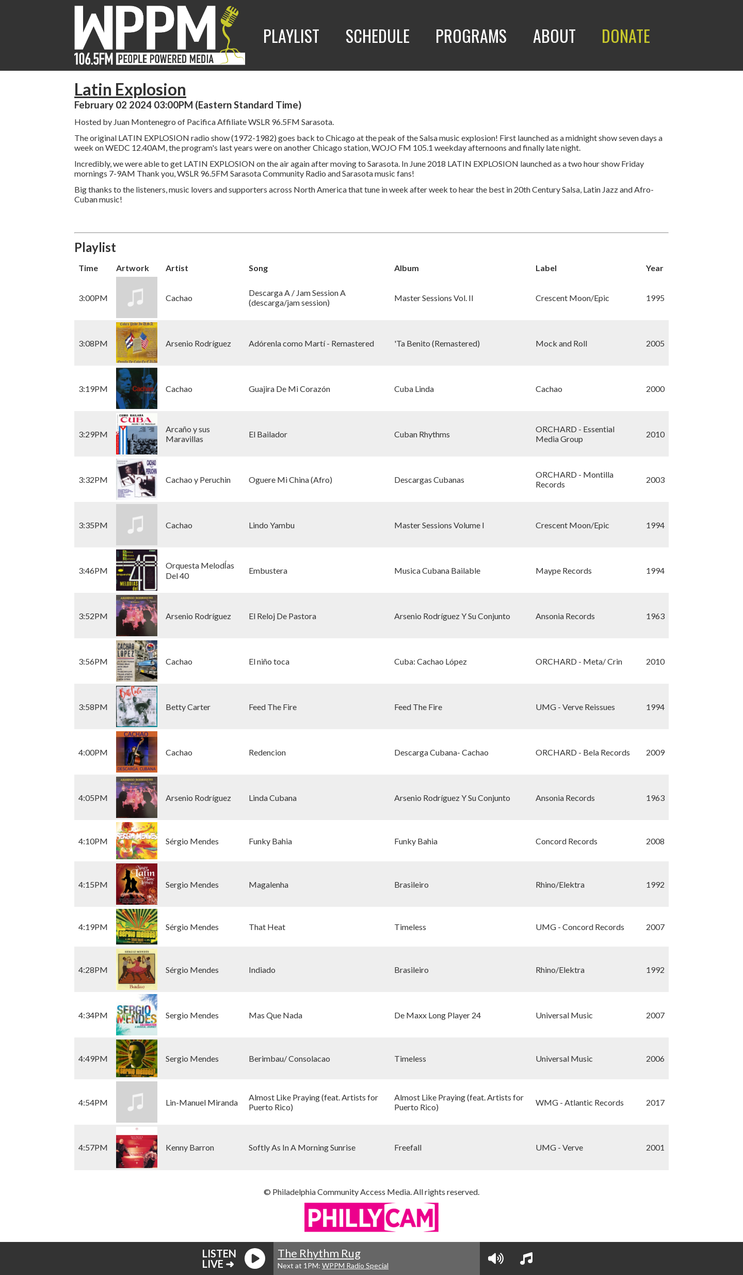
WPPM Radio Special (355, 1265)
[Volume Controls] (496, 1258)
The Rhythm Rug (319, 1253)
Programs (471, 35)
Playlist (291, 35)
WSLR (259, 122)
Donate (626, 35)
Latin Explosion (130, 89)
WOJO (384, 147)
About (554, 35)
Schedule (378, 35)
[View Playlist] (526, 1258)
